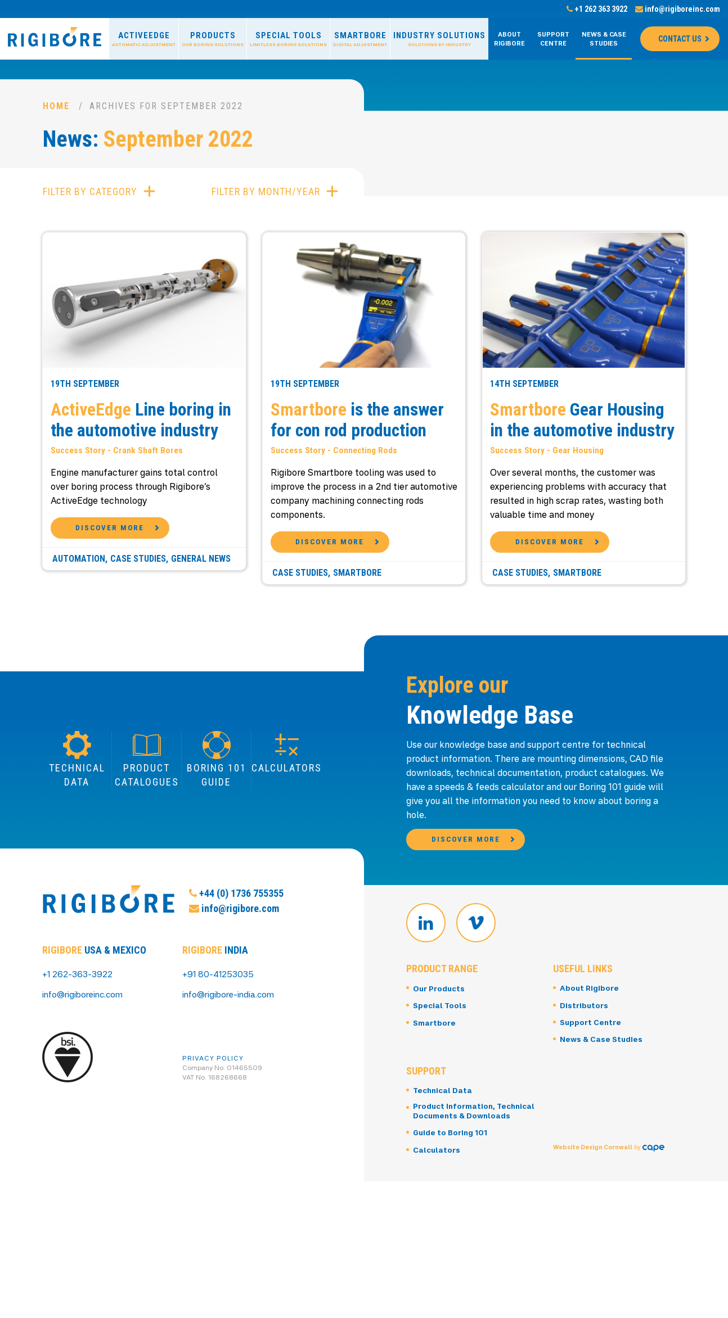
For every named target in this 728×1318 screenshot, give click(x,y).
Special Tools (288, 39)
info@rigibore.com (234, 958)
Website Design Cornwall (594, 1199)
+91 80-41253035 (220, 1016)
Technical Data (444, 1139)
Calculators (437, 1208)
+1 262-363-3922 (80, 1016)
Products (213, 39)
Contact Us (680, 38)
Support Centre (553, 38)
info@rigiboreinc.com (677, 8)
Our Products (440, 1037)
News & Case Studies (604, 38)
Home (56, 106)
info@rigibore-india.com (232, 1036)
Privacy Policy (213, 1100)
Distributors (584, 1054)
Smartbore (360, 39)
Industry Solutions (439, 39)
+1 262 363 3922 (597, 8)
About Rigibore (509, 38)
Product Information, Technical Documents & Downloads (461, 1165)
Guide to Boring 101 (452, 1192)
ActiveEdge (144, 39)
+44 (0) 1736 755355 (236, 943)
